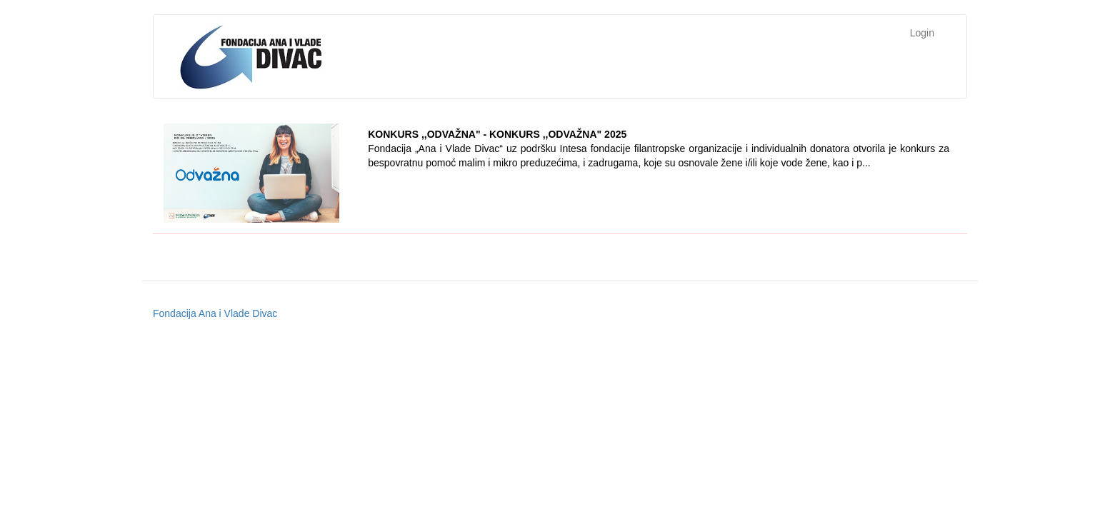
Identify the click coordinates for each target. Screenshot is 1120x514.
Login (922, 33)
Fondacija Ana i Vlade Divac (215, 313)
